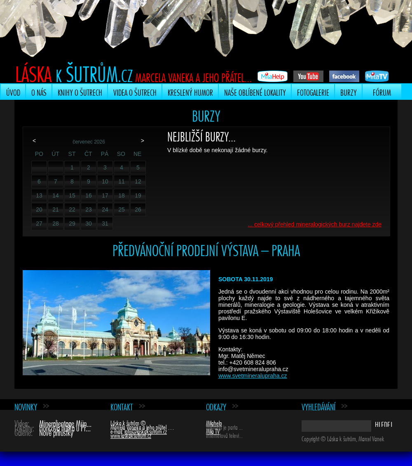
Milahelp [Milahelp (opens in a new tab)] (214, 422)
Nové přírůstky (56, 431)
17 (105, 195)
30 (88, 223)
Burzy (348, 91)
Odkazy (216, 406)
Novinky (25, 406)
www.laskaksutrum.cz (130, 435)
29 (72, 223)
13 (39, 195)
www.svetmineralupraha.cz (252, 375)
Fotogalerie (313, 91)
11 (121, 181)
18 (121, 195)
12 (138, 181)
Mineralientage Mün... (65, 422)
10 (105, 181)
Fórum (382, 91)
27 (39, 223)
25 (121, 209)
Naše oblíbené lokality (255, 91)
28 (55, 223)
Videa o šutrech (135, 91)
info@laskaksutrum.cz (145, 430)
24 (105, 209)
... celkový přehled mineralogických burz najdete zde (315, 224)
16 (88, 195)
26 (138, 209)
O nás (39, 91)
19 (138, 195)
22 (72, 209)
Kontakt (121, 406)
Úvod (13, 91)
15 (72, 195)
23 (88, 209)
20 (39, 209)
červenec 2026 (89, 142)
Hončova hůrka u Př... (65, 427)
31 (105, 223)
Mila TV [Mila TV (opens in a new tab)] (213, 430)
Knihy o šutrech (80, 91)
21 (55, 209)
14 (55, 195)
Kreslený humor (190, 91)
